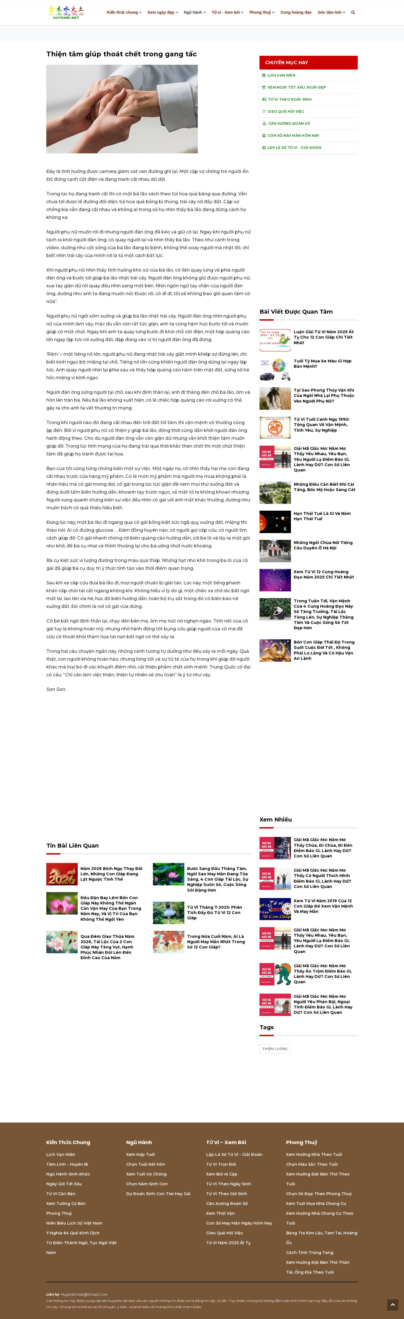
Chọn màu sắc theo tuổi (312, 1164)
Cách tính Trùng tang (309, 1252)
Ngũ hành (193, 12)
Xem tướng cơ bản (66, 1203)
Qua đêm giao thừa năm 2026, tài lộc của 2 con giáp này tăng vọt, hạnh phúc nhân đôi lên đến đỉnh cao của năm (107, 947)
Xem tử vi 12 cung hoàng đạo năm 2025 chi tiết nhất (324, 574)
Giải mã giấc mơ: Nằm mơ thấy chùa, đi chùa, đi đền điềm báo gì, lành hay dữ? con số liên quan (323, 847)
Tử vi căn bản (60, 1193)
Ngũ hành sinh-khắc (68, 1174)
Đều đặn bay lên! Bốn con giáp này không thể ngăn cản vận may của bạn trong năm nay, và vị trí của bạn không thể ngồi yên (111, 908)
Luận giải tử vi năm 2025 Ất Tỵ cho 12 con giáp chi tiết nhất (324, 337)
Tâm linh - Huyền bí (67, 1164)
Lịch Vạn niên (60, 1154)
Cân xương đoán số (227, 1203)
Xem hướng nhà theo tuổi (314, 1154)
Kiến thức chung (122, 12)
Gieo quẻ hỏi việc (224, 1232)
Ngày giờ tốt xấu (64, 1183)
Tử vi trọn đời (221, 1164)
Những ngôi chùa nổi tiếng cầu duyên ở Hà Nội (323, 545)
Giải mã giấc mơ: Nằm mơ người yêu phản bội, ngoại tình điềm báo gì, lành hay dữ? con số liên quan (323, 1004)
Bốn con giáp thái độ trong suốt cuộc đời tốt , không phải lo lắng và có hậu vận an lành (324, 650)
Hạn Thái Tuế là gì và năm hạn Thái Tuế (322, 516)
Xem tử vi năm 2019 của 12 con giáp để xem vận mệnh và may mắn (323, 906)
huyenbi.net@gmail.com (84, 1294)
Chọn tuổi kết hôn (145, 1164)
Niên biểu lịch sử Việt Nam (74, 1223)
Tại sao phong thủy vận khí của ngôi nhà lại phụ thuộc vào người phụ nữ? (324, 395)
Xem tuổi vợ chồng (146, 1174)
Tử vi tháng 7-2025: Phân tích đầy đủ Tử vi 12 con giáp (214, 912)
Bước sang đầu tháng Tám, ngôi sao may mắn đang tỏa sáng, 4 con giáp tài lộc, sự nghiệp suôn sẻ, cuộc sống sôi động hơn (217, 879)
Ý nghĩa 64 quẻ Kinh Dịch (73, 1232)
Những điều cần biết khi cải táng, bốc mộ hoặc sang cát (324, 487)
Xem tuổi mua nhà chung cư (316, 1203)
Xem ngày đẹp (161, 12)
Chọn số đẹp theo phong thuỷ (319, 1193)
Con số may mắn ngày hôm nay (239, 1223)
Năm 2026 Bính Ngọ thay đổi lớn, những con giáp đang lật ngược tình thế (111, 874)
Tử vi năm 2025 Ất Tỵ (228, 1242)
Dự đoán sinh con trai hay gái (158, 1193)
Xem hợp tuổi (140, 1154)
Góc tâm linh (330, 12)
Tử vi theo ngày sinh (228, 1183)
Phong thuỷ (260, 12)
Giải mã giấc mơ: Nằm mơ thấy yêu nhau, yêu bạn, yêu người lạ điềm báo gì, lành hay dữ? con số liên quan (322, 459)
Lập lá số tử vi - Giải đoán (234, 1154)
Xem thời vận (220, 1213)
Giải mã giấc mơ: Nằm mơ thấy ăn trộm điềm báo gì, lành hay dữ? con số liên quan (323, 974)
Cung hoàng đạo (296, 12)
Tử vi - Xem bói (226, 12)
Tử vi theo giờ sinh (226, 1193)
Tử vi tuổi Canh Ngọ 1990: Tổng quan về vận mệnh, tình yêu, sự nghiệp (322, 424)
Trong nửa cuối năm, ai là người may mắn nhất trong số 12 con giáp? (216, 942)
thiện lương (275, 1049)
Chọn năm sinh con (147, 1183)
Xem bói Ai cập (221, 1174)
